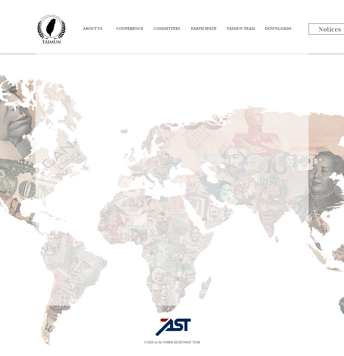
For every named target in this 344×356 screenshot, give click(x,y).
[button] (92, 29)
